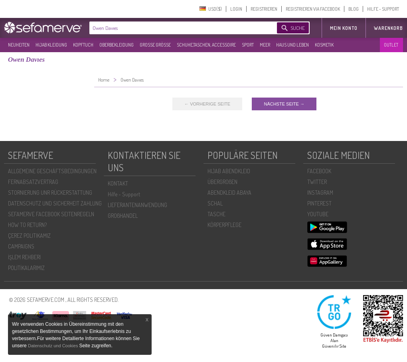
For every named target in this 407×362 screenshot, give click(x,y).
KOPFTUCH (83, 45)
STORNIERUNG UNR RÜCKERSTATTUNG (50, 192)
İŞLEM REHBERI (24, 257)
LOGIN (236, 9)
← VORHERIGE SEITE (207, 104)
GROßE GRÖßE (155, 45)
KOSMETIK (324, 45)
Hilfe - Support (124, 194)
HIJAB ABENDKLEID (228, 171)
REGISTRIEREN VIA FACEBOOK (313, 9)
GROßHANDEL (123, 215)
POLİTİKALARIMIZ (26, 267)
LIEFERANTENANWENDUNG (137, 205)
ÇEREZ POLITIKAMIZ (29, 235)
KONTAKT (118, 183)
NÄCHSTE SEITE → (284, 104)
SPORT (248, 45)
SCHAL (215, 203)
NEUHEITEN (19, 45)
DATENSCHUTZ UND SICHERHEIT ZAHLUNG (55, 203)
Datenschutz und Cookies (53, 345)
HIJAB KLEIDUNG (51, 45)
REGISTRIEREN (264, 9)
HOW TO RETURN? (27, 224)
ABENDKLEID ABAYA (229, 192)
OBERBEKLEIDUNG (116, 45)
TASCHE (216, 214)
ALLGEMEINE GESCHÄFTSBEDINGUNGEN (52, 171)
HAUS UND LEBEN (292, 45)
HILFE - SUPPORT (383, 9)
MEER (265, 45)
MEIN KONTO (344, 28)
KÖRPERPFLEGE (224, 224)
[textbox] (176, 28)
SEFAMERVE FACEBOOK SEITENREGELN (51, 214)
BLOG (353, 9)
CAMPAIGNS (21, 246)
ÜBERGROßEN (222, 181)
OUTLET (391, 45)
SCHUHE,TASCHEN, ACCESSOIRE (206, 45)
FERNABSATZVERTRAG (33, 181)
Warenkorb (388, 28)
